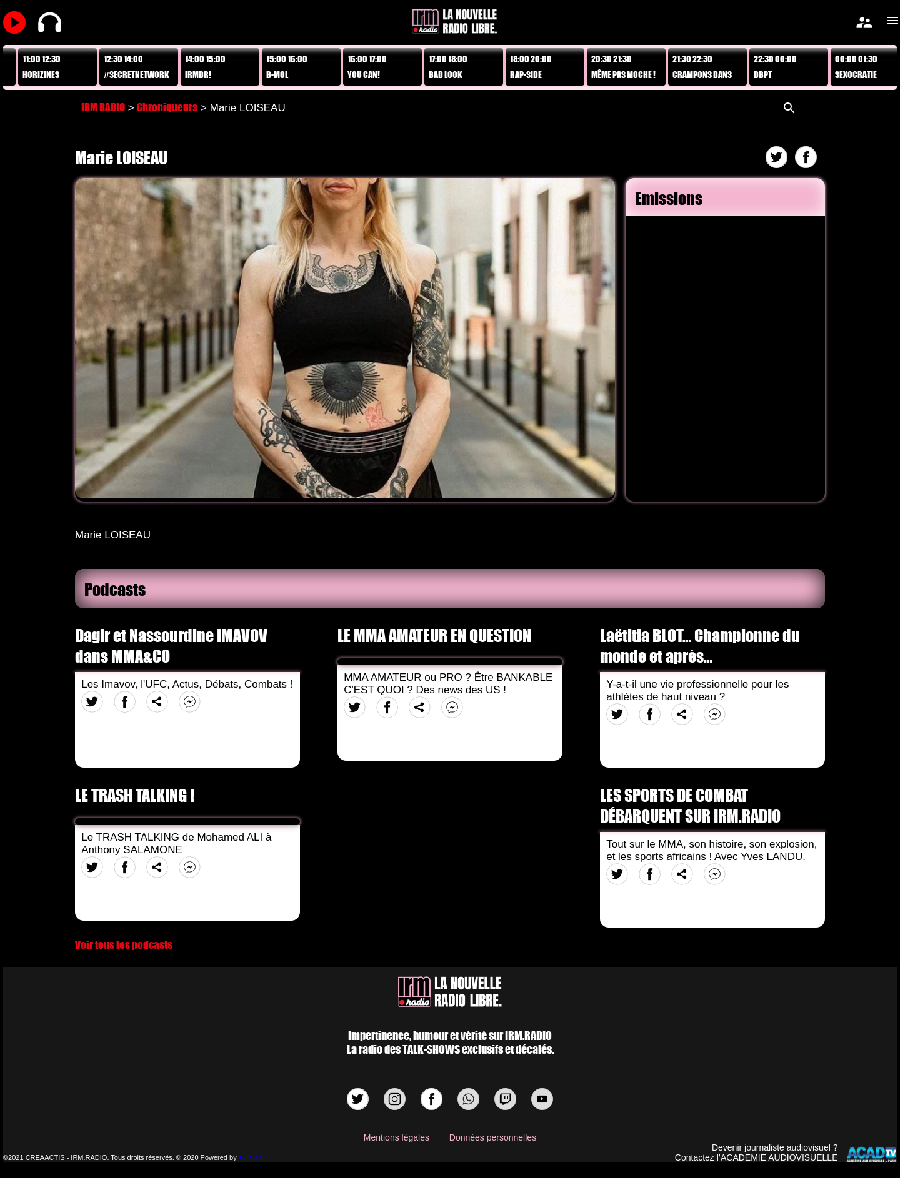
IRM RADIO (103, 107)
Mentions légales (396, 1137)
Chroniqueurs (167, 107)
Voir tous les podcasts (123, 944)
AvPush (250, 1157)
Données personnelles (492, 1137)
